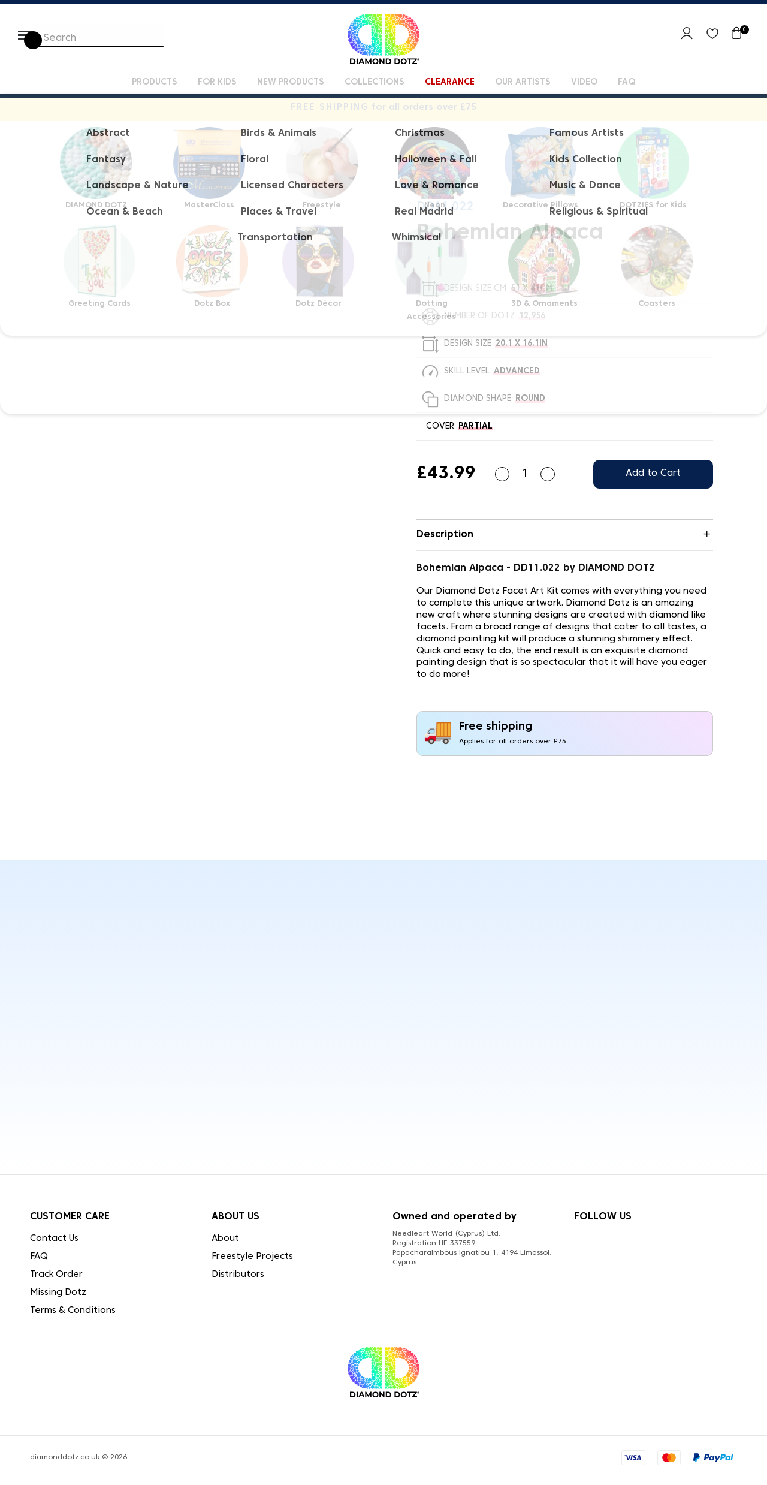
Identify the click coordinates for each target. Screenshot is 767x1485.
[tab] (564, 535)
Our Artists (523, 82)
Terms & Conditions (73, 1310)
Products (154, 82)
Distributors (238, 1274)
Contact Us (54, 1238)
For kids (217, 82)
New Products (290, 82)
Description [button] (444, 535)
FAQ (626, 82)
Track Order (56, 1274)
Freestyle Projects (252, 1256)
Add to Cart (653, 473)
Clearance (450, 82)
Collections (374, 82)
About (225, 1238)
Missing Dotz (58, 1292)
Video (584, 82)
